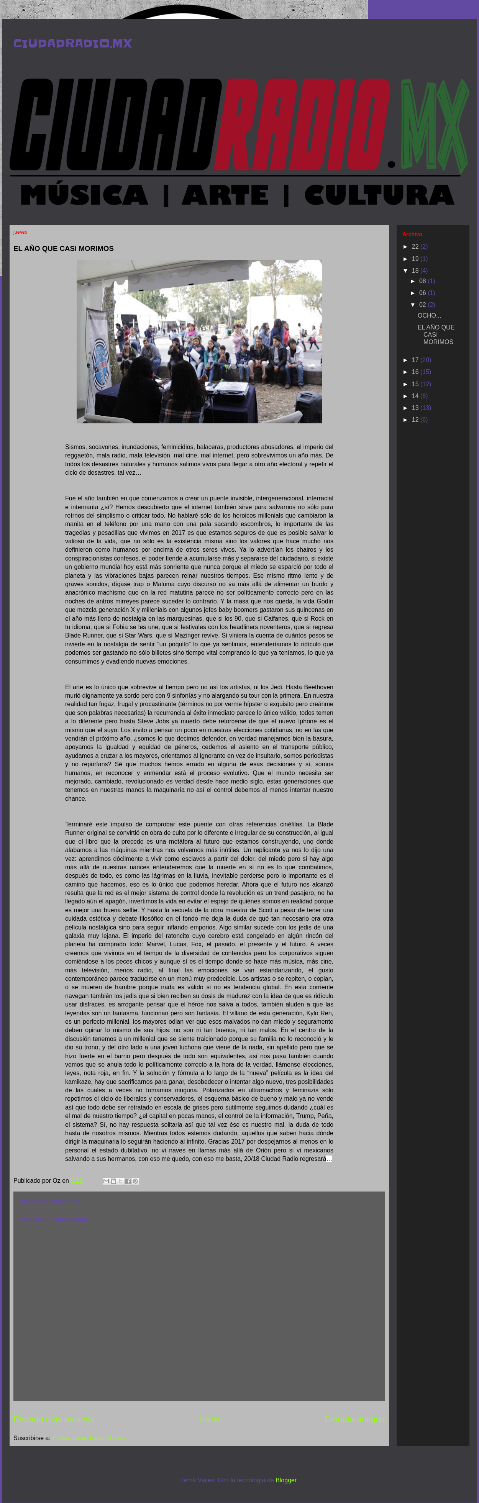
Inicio (210, 1419)
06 (423, 293)
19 (416, 259)
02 (423, 305)
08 (423, 281)
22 (416, 246)
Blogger (286, 1480)
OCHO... (429, 315)
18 (416, 270)
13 (416, 408)
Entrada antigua (355, 1419)
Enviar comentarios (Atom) (88, 1438)
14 (416, 396)
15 (416, 384)
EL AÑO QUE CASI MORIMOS (436, 334)
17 (416, 360)
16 (416, 372)
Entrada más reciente (54, 1419)
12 (416, 419)
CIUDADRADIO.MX (72, 43)
